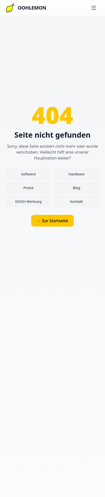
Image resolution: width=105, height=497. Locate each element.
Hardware (76, 174)
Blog (76, 187)
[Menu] (93, 7)
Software (28, 174)
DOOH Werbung (28, 201)
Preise (29, 187)
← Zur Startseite (52, 220)
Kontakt (76, 201)
